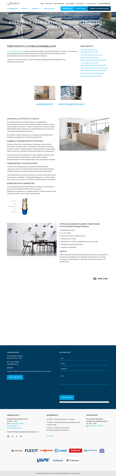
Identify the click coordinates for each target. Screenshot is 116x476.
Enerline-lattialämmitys (15, 51)
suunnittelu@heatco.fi (14, 428)
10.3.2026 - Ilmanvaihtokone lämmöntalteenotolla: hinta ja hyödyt (63, 423)
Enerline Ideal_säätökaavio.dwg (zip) (92, 73)
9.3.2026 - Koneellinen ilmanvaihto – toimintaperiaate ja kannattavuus (59, 429)
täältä (37, 432)
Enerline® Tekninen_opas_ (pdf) (91, 55)
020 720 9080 (103, 3)
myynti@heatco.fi (12, 364)
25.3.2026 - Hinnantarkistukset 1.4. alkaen (60, 419)
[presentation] (73, 390)
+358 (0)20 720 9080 (17, 423)
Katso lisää (50, 436)
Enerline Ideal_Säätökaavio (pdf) (91, 76)
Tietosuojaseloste (75, 473)
